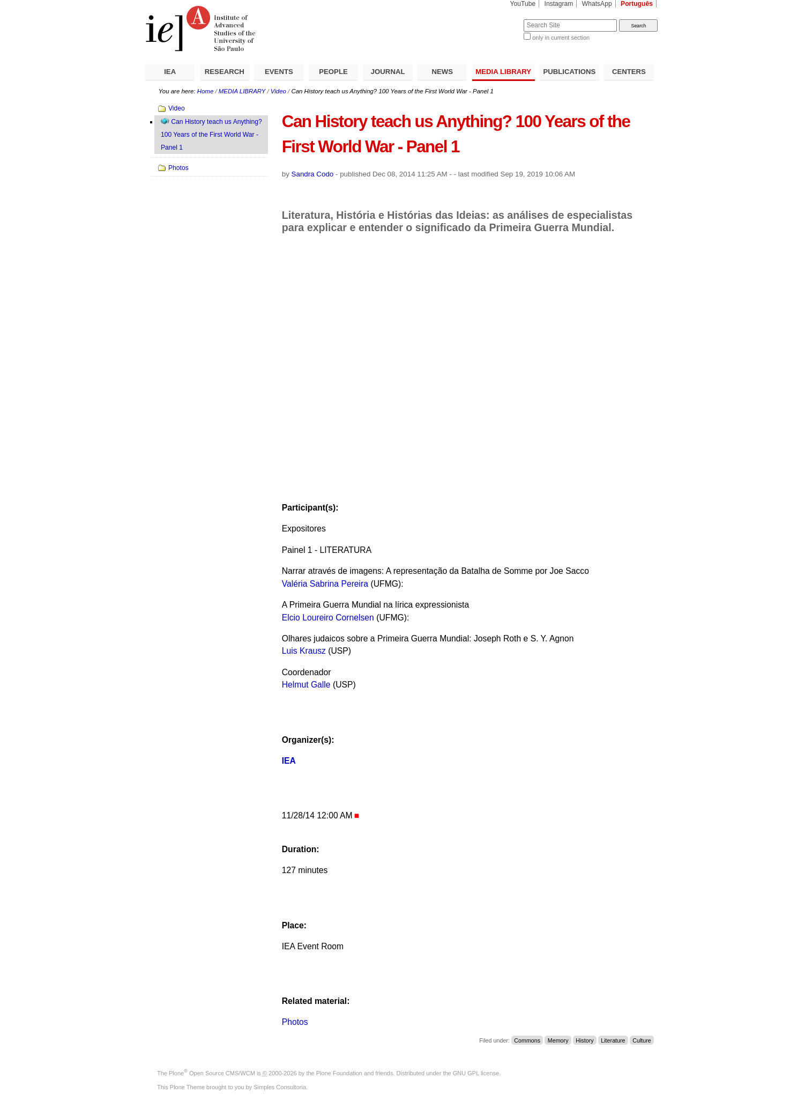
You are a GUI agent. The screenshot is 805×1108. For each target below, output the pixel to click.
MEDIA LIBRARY (503, 72)
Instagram (559, 4)
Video (278, 91)
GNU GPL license (476, 1073)
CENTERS (629, 72)
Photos (295, 1021)
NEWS (442, 72)
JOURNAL (388, 72)
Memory (558, 1040)
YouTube (523, 4)
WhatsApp (597, 4)
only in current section (561, 37)
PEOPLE (333, 72)
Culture (641, 1040)
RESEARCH (224, 72)
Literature (613, 1040)
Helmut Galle (306, 684)
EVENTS (279, 72)
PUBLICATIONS (569, 72)
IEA (170, 72)
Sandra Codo (313, 174)
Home (205, 91)
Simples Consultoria (280, 1087)
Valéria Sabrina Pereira (326, 583)
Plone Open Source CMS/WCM (212, 1073)
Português (637, 4)
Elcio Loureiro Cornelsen (329, 617)
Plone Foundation (339, 1073)
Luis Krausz (305, 650)
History (584, 1040)
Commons (527, 1040)
